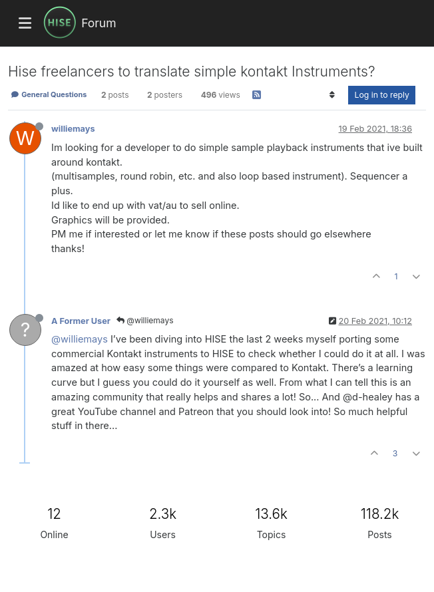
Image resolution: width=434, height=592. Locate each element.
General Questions (49, 94)
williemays (73, 129)
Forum (98, 23)
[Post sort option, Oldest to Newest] (332, 95)
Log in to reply (381, 95)
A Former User (80, 321)
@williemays (145, 320)
